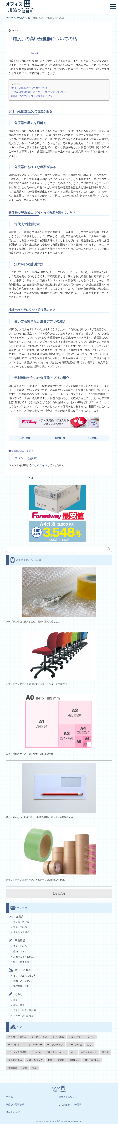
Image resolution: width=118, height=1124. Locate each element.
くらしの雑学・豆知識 (24, 1010)
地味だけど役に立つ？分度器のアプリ (31, 95)
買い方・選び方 (21, 922)
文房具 (14, 451)
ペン (73, 1052)
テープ (91, 1037)
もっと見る (58, 893)
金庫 (24, 1068)
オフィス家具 (20, 970)
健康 (15, 1000)
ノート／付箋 (75, 1044)
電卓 (34, 1068)
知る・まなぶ (26, 451)
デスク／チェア (55, 1044)
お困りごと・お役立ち (24, 956)
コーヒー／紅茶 (39, 1037)
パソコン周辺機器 (17, 1052)
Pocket (34, 53)
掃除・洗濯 (19, 1005)
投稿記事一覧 (59, 438)
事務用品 (17, 940)
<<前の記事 (25, 438)
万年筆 (105, 1052)
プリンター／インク (56, 1052)
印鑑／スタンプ (35, 1060)
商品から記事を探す (16, 1104)
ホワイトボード (89, 1052)
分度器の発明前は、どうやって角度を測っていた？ (39, 91)
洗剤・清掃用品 (92, 1060)
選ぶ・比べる (20, 946)
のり (89, 1044)
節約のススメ (20, 951)
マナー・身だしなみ (23, 1015)
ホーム (9, 1097)
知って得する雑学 (22, 962)
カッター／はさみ (17, 1037)
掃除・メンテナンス (23, 981)
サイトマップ (13, 1112)
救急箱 (61, 1060)
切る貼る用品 (15, 1060)
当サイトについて (68, 1097)
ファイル (36, 1052)
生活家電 (12, 1068)
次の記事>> (93, 438)
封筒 (50, 1060)
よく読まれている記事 (70, 1104)
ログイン (42, 465)
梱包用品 (74, 1060)
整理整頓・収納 (21, 986)
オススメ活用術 (21, 932)
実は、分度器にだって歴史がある (29, 88)
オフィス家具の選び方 (24, 975)
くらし (16, 994)
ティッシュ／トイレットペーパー (25, 1044)
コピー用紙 (58, 1037)
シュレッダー (75, 1037)
